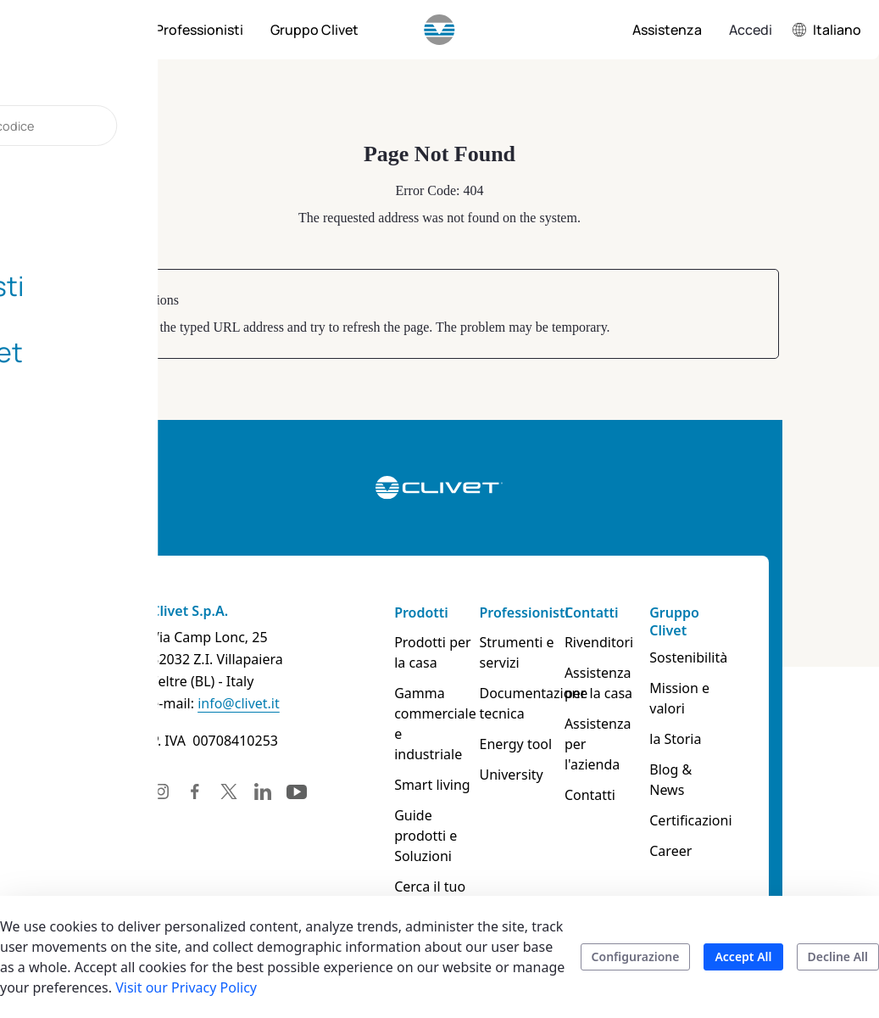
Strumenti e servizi (526, 652)
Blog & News (744, 749)
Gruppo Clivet (729, 621)
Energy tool (525, 744)
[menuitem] (102, 29)
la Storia (730, 718)
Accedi (750, 29)
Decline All (838, 956)
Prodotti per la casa (427, 652)
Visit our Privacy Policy (186, 987)
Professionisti (533, 612)
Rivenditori (631, 642)
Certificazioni (745, 779)
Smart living (419, 764)
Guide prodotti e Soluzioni (428, 805)
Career (725, 810)
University (521, 774)
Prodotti (408, 612)
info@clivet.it (161, 703)
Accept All (743, 956)
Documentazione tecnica (539, 703)
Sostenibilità (743, 657)
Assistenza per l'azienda (642, 733)
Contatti (624, 612)
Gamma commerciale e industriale (428, 713)
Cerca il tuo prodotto (417, 855)
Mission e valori (754, 688)
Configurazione (636, 956)
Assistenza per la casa (642, 682)
